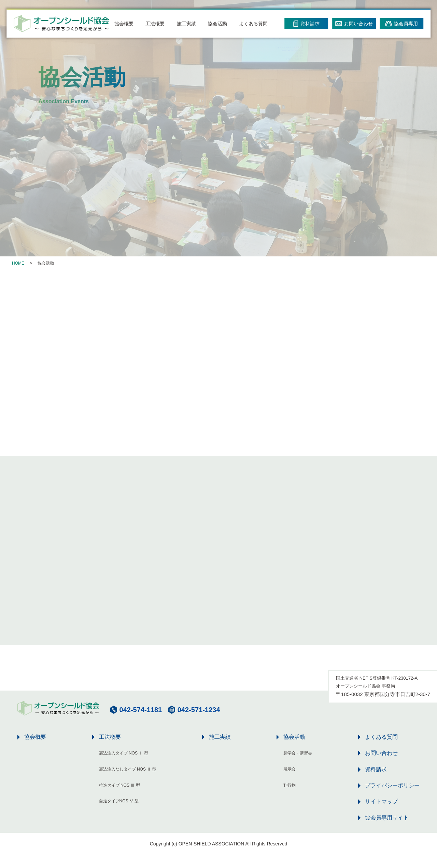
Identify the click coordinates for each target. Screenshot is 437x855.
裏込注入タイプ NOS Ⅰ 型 (123, 753)
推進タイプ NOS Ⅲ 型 (119, 785)
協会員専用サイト (387, 817)
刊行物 (289, 785)
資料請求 (376, 769)
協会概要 (123, 23)
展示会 (289, 769)
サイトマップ (381, 801)
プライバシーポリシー (392, 785)
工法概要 (155, 23)
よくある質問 (253, 23)
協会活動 (217, 23)
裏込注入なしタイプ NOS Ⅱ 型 (127, 769)
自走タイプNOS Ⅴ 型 (119, 801)
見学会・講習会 (297, 753)
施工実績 (186, 23)
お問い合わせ (381, 753)
